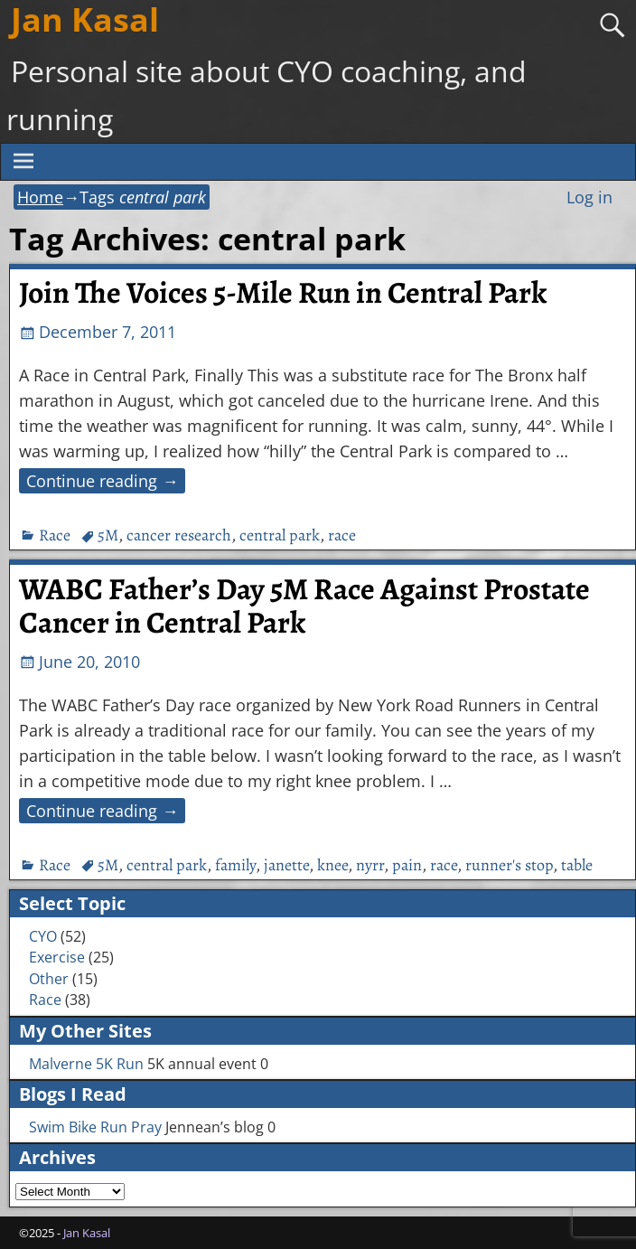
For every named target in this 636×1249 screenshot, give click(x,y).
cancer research (178, 535)
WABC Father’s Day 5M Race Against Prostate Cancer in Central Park (304, 605)
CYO (43, 936)
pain (407, 865)
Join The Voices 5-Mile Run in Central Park (283, 293)
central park (279, 535)
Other (49, 979)
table (577, 865)
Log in (589, 197)
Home (40, 197)
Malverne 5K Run (86, 1064)
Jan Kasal (86, 1233)
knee (332, 865)
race (342, 535)
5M (108, 535)
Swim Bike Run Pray (95, 1127)
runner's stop (509, 865)
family (235, 865)
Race (54, 535)
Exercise (57, 957)
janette (286, 865)
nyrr (370, 865)
